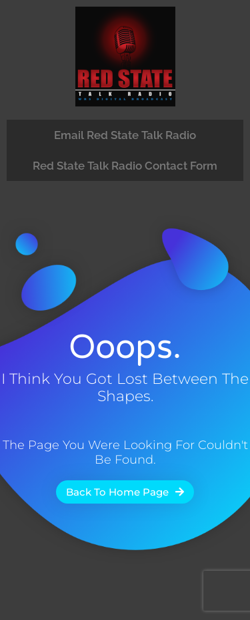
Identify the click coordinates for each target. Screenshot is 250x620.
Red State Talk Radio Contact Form (125, 165)
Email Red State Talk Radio (125, 135)
